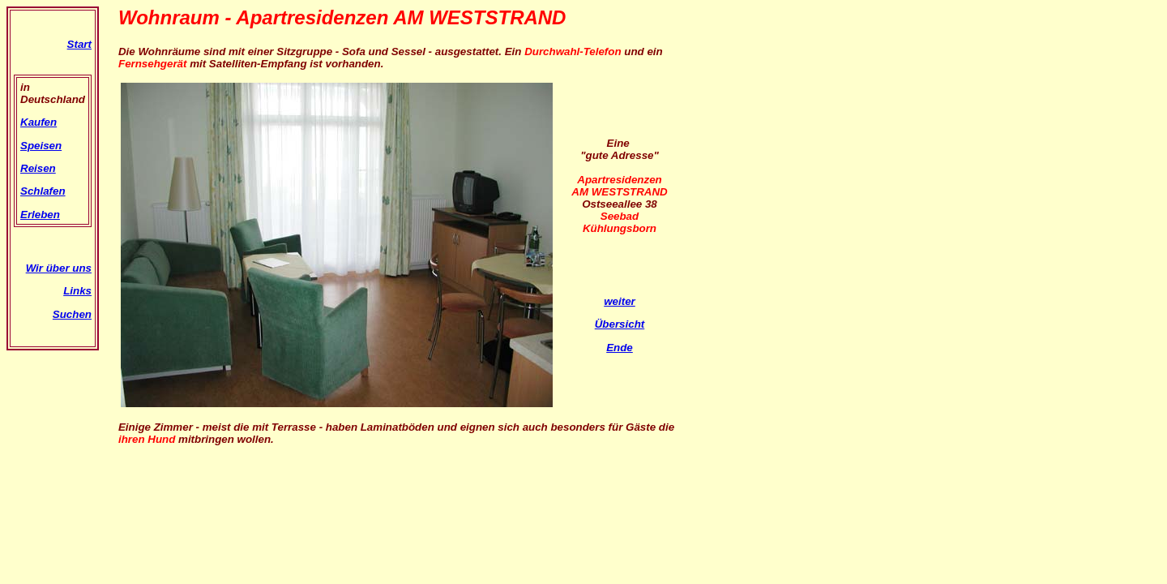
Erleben (40, 214)
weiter (619, 301)
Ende (619, 347)
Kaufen (38, 122)
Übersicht (619, 324)
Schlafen (43, 191)
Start (79, 44)
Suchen (72, 314)
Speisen (41, 146)
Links (77, 291)
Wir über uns (59, 268)
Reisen (38, 168)
